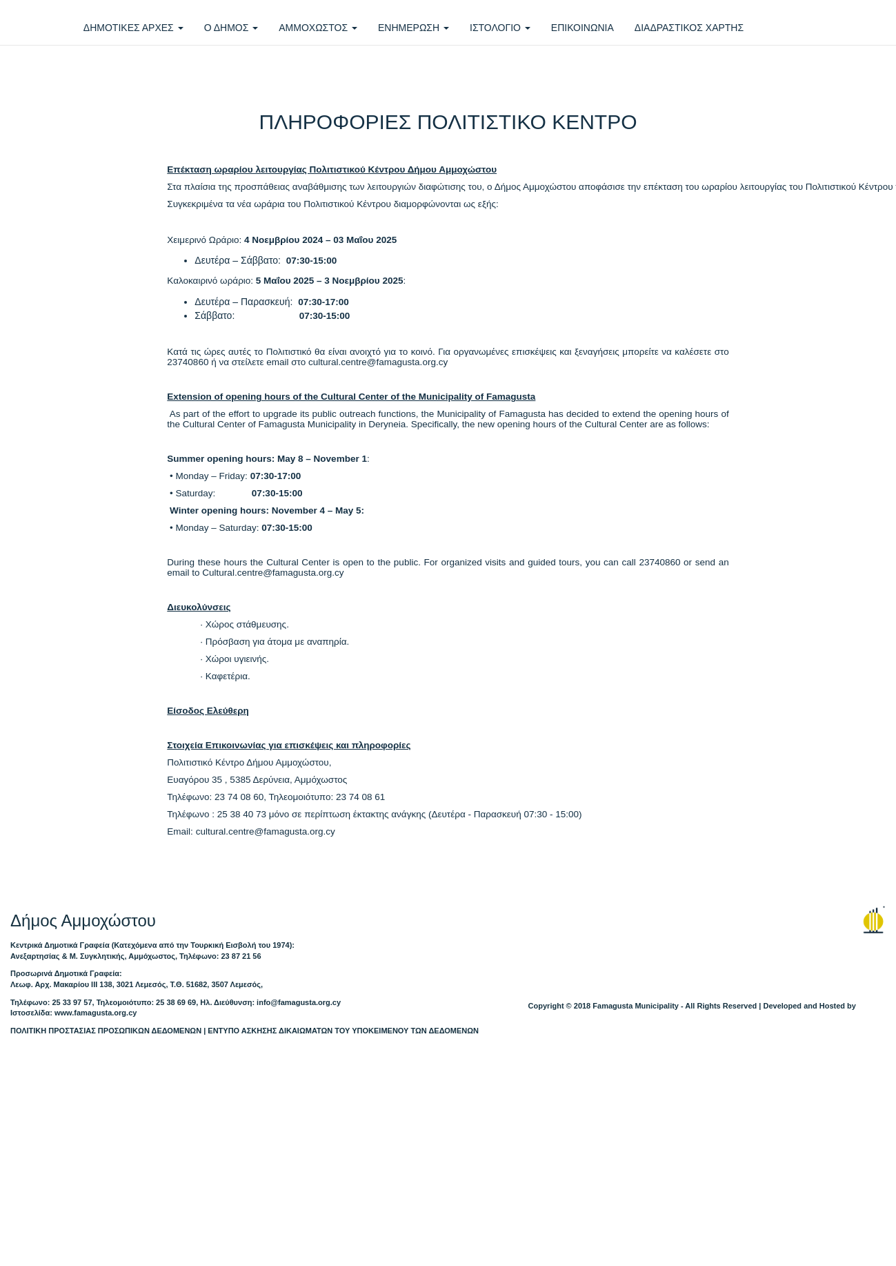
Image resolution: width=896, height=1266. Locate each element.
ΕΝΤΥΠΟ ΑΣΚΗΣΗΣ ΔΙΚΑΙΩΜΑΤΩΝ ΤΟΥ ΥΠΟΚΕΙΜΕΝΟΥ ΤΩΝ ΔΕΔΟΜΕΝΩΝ (343, 1030)
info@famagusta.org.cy (299, 1002)
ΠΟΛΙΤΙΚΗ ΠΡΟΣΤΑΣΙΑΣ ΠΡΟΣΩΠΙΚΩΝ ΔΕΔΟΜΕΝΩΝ (105, 1030)
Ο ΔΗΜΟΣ (231, 27)
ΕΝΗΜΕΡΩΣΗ (413, 27)
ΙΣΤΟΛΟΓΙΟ (500, 27)
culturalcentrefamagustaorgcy (378, 362)
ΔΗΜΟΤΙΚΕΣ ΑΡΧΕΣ (133, 27)
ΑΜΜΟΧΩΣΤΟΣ (318, 27)
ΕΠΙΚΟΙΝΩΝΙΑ (582, 27)
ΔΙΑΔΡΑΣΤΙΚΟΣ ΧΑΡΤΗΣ (689, 27)
